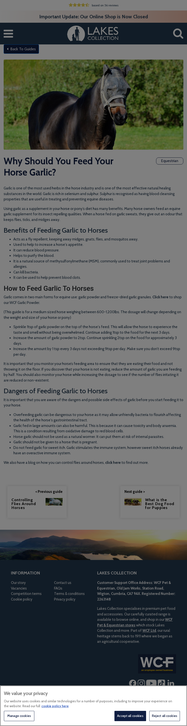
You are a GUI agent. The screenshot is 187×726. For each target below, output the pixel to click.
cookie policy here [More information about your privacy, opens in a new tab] (55, 706)
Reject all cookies (164, 716)
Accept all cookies (130, 716)
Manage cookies (19, 716)
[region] (93, 705)
